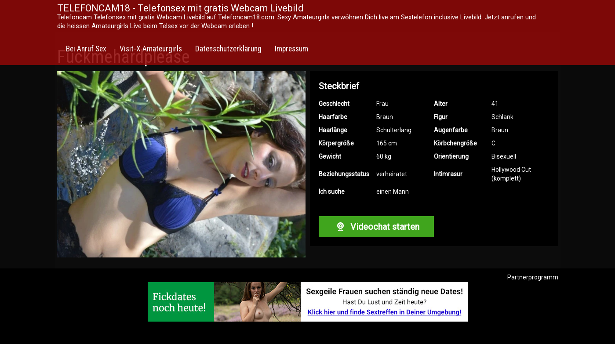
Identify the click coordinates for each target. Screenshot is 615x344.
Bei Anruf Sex (86, 48)
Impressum (291, 48)
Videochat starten (376, 226)
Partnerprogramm (532, 277)
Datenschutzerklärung (228, 48)
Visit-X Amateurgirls (151, 48)
